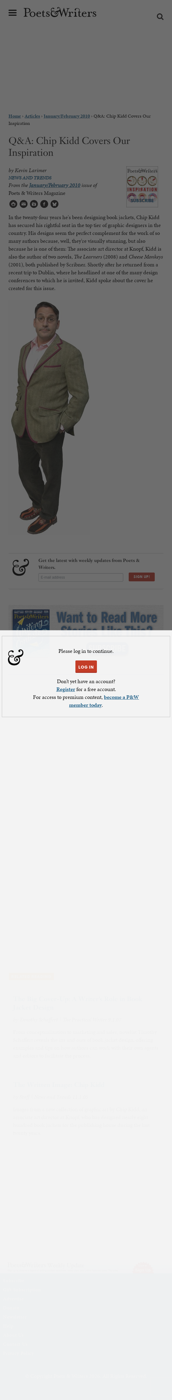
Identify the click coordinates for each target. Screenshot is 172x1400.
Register (65, 689)
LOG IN (86, 667)
